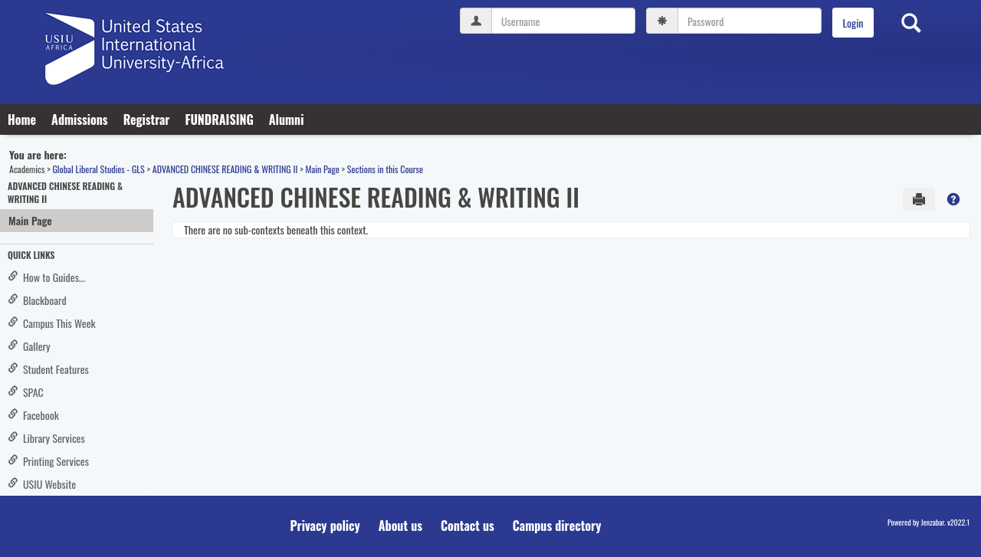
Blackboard (37, 300)
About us (400, 525)
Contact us (467, 525)
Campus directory (557, 525)
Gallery (29, 346)
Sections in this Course (385, 168)
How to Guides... (46, 277)
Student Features (48, 369)
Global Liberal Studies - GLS (98, 168)
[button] (953, 199)
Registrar (146, 119)
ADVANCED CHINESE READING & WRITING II (225, 168)
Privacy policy (325, 525)
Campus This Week (52, 323)
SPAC (26, 392)
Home (22, 119)
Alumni (286, 119)
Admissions (79, 119)
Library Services (46, 438)
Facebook (33, 415)
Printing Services (48, 461)
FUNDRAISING (219, 119)
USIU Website (42, 484)
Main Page (322, 168)
